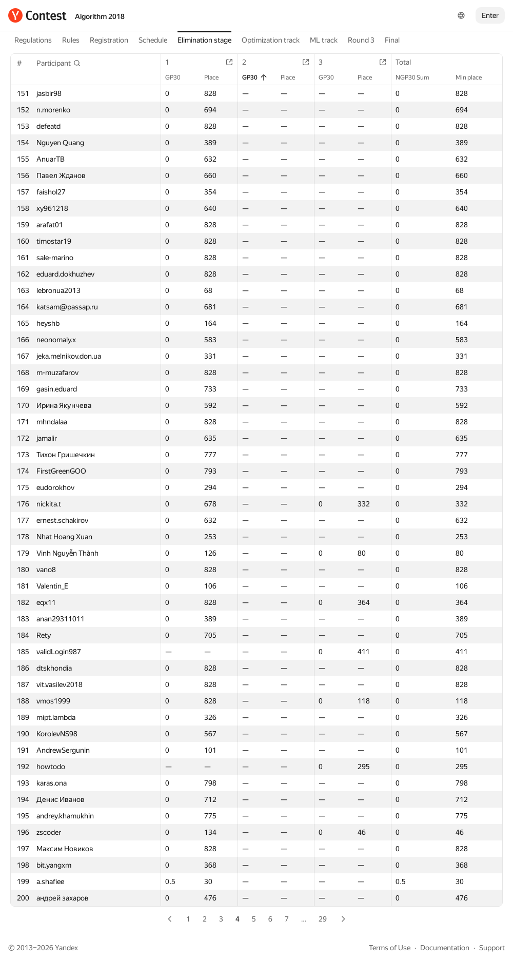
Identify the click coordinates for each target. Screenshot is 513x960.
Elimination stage (204, 40)
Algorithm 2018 (100, 16)
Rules (71, 40)
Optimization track (271, 40)
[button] (58, 63)
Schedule (153, 40)
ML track (324, 40)
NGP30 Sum (418, 77)
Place (216, 77)
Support (492, 948)
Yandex (66, 948)
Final (392, 40)
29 (323, 919)
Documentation (444, 948)
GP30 (178, 77)
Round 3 (361, 40)
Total (408, 62)
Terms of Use (389, 948)
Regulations (33, 40)
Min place (474, 77)
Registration (109, 40)
